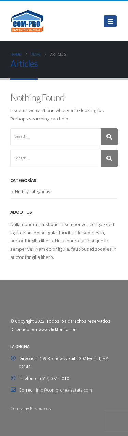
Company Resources (30, 408)
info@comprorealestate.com (64, 390)
